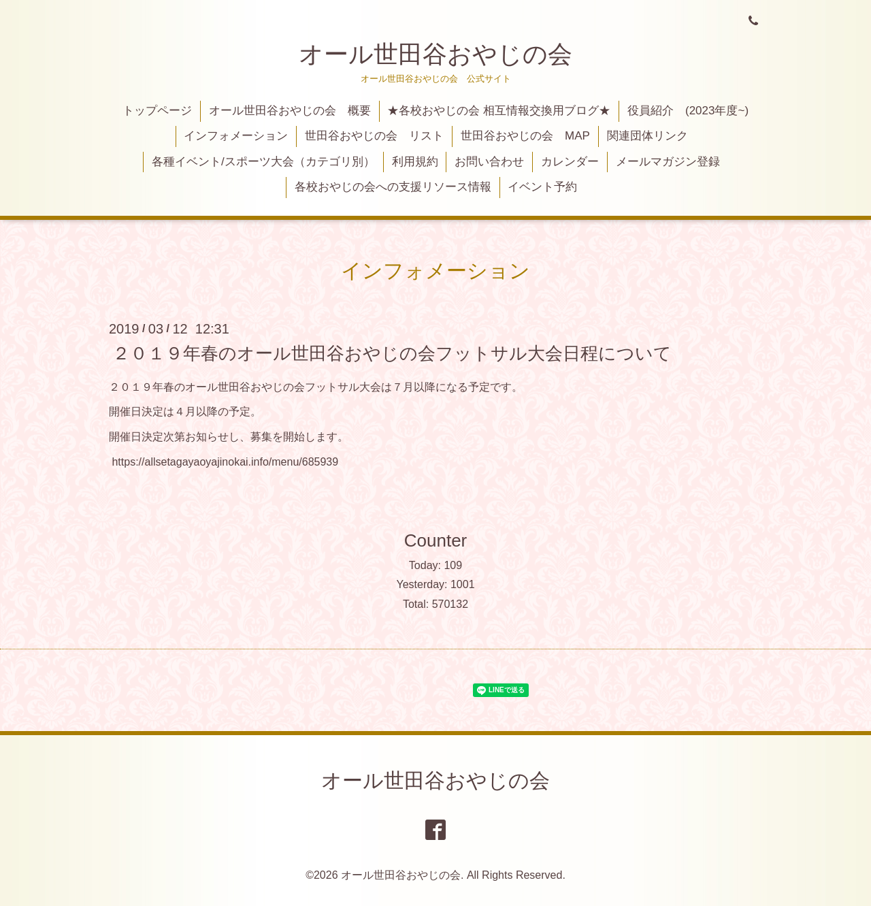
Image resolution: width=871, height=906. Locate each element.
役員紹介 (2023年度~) (688, 110)
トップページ (157, 110)
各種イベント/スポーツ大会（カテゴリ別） (263, 161)
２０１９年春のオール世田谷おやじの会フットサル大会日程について (392, 352)
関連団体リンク (647, 135)
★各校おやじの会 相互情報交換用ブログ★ (498, 110)
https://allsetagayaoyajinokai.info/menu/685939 (225, 462)
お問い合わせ (489, 161)
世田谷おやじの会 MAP (525, 135)
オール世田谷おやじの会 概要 (290, 110)
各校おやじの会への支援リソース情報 (393, 186)
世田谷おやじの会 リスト (374, 135)
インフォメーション (236, 135)
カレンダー (570, 161)
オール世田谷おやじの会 (435, 54)
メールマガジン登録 (668, 161)
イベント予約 (542, 186)
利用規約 (415, 161)
